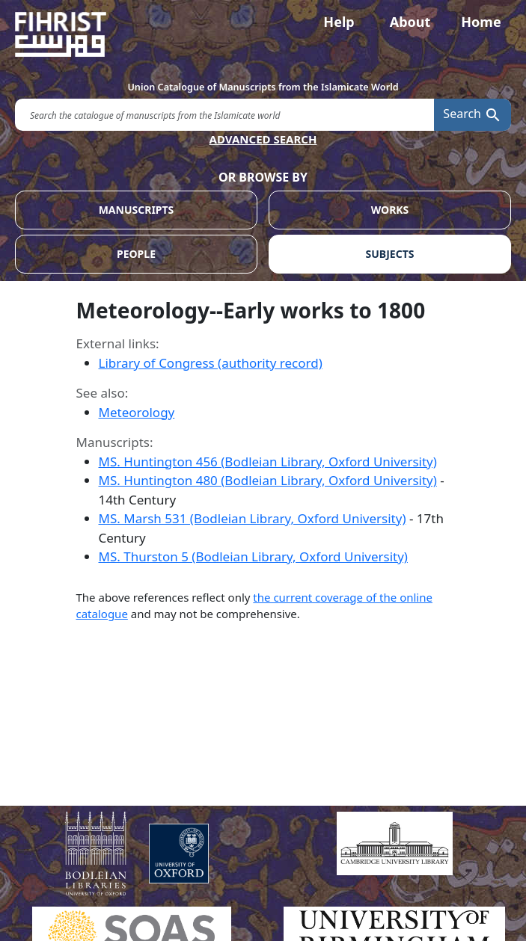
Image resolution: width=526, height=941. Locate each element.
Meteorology (137, 412)
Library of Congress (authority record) (210, 362)
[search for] (224, 115)
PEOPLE (136, 254)
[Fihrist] (263, 34)
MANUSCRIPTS (136, 210)
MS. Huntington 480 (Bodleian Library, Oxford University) (268, 480)
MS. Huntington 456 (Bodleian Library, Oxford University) (268, 461)
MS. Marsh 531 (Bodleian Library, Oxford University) (252, 518)
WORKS (390, 210)
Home (481, 22)
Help (338, 22)
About (410, 22)
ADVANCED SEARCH (263, 139)
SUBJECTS (390, 254)
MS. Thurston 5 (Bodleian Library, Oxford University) (253, 556)
